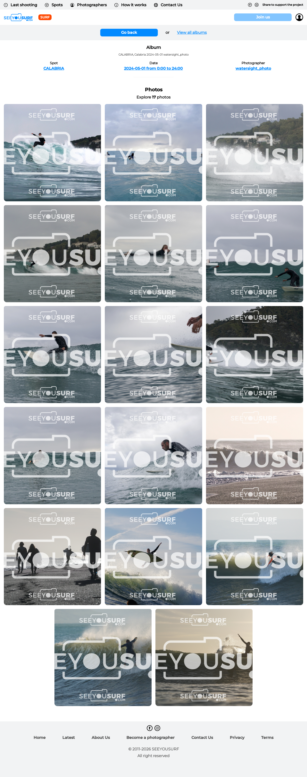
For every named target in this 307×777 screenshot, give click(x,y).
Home (40, 737)
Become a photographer (150, 737)
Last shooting (20, 5)
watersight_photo (253, 68)
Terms (267, 737)
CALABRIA (53, 68)
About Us (101, 737)
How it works (130, 5)
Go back (129, 32)
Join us (263, 17)
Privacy (237, 737)
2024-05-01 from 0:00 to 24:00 (153, 68)
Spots (54, 5)
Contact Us (168, 5)
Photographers (88, 5)
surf (45, 17)
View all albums (192, 32)
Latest (68, 737)
